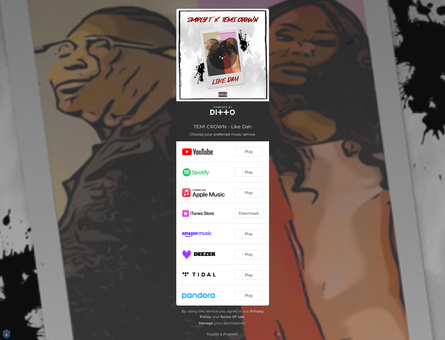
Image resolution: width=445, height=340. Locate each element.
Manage (206, 323)
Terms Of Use (232, 317)
